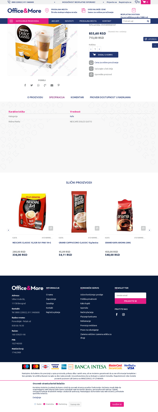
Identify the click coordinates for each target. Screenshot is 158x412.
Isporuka (84, 333)
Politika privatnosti (88, 324)
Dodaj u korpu (107, 79)
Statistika (50, 404)
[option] (79, 2)
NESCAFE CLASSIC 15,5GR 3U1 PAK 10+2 (32, 268)
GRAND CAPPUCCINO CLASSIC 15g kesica (78, 268)
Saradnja (50, 328)
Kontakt (49, 333)
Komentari (77, 122)
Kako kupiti (85, 328)
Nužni (39, 404)
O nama (49, 320)
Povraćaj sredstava (88, 350)
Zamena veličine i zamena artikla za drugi (95, 361)
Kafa (67, 26)
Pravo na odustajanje (89, 355)
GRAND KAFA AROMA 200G (118, 268)
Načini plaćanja (86, 337)
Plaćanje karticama (88, 342)
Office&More (13, 26)
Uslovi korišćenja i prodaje (91, 320)
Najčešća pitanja (53, 337)
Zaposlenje (51, 324)
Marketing (63, 404)
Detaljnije (37, 397)
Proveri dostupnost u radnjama (110, 122)
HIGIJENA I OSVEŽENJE (40, 26)
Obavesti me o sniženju (116, 56)
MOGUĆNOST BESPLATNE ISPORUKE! (78, 2)
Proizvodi (24, 26)
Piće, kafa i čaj (57, 26)
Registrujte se (125, 2)
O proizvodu (35, 122)
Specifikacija (57, 122)
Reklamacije (85, 346)
